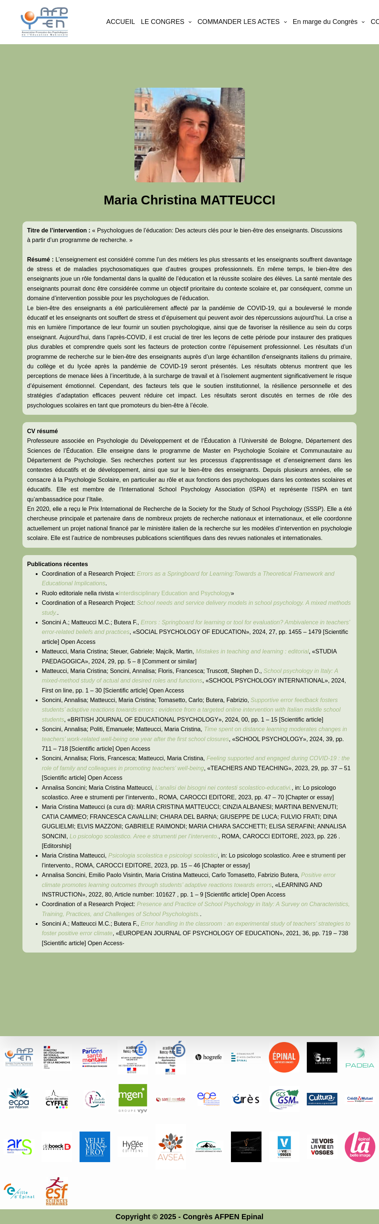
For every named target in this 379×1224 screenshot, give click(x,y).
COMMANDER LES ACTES (243, 22)
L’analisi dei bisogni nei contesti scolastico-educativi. (223, 788)
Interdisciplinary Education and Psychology (175, 593)
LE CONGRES (168, 22)
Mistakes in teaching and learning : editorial (252, 651)
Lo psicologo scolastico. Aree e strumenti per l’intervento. (144, 836)
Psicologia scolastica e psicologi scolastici (163, 855)
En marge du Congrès (330, 22)
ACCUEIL (120, 21)
